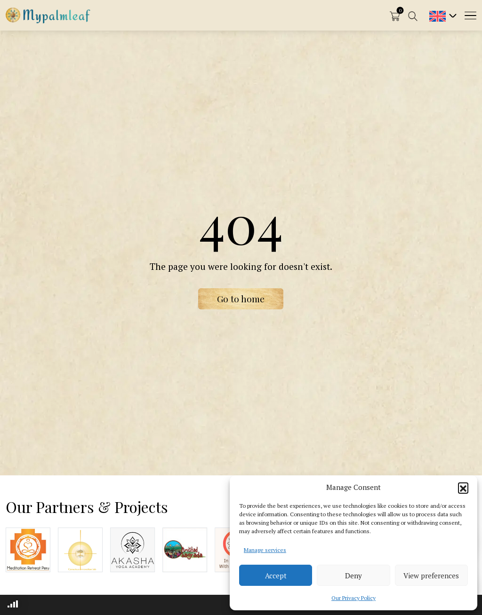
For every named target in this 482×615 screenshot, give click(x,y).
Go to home (241, 298)
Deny (353, 575)
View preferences (431, 575)
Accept (276, 575)
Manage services (265, 549)
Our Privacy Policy (353, 597)
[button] (463, 487)
